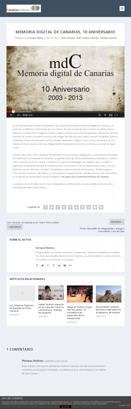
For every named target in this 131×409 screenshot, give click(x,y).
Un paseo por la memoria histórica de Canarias (85, 176)
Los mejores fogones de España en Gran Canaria (21, 308)
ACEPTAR (65, 407)
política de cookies (64, 404)
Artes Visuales (68, 37)
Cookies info (124, 405)
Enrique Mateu (36, 37)
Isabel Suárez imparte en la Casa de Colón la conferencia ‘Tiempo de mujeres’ (51, 308)
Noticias (94, 37)
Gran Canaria (82, 37)
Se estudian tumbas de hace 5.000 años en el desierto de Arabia (108, 309)
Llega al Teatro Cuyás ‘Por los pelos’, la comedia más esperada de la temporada (79, 313)
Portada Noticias (108, 37)
